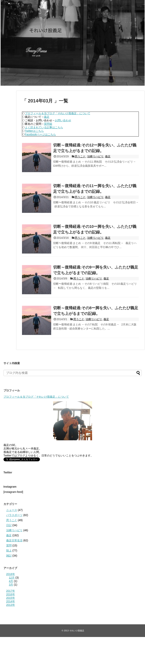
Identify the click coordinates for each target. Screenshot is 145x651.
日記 (9, 525)
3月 (11, 584)
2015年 (10, 597)
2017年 (10, 590)
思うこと (80, 156)
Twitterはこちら (34, 130)
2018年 (10, 574)
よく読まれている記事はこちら (44, 127)
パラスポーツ (14, 515)
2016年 (10, 594)
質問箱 (48, 123)
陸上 (9, 550)
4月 (11, 581)
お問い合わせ (63, 120)
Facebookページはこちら (40, 134)
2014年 (10, 601)
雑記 (9, 555)
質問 (9, 545)
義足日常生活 (14, 540)
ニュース (11, 510)
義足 (46, 116)
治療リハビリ (95, 156)
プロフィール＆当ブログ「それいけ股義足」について (57, 113)
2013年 (10, 604)
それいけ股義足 (76, 630)
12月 (12, 577)
